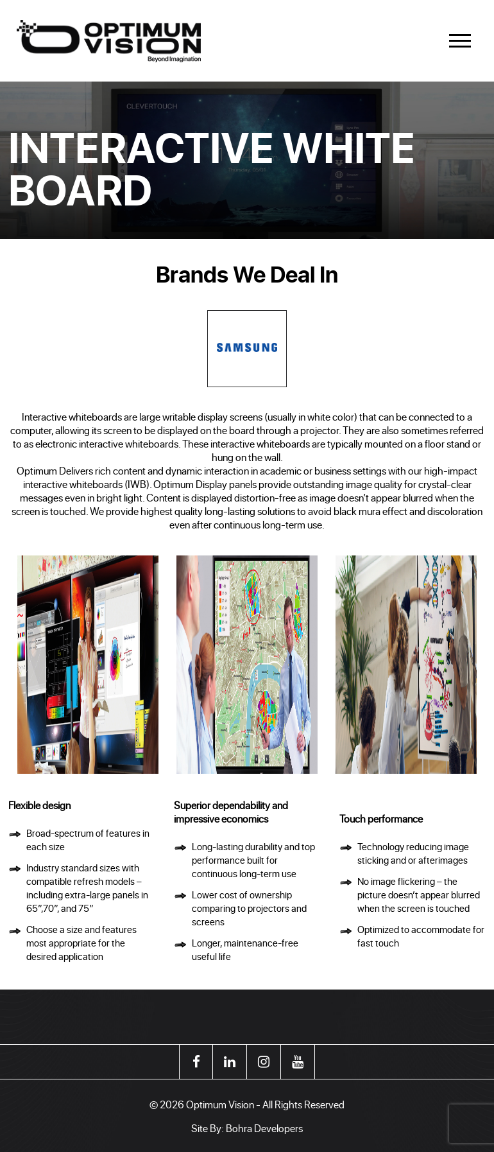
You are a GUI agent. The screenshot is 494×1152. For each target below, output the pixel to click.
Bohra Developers (264, 1128)
